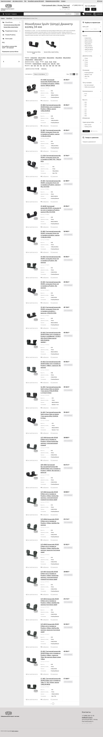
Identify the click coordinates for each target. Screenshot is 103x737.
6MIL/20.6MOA (87, 42)
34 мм (85, 60)
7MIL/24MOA (87, 44)
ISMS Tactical (87, 124)
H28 (85, 104)
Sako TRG (86, 76)
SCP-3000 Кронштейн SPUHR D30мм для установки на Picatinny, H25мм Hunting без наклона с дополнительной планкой (49, 441)
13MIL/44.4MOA (88, 47)
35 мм (86, 62)
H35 (85, 112)
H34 (85, 110)
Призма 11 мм (87, 74)
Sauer (85, 78)
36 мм (86, 64)
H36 (85, 113)
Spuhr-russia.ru (15, 731)
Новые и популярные (39, 74)
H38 (85, 115)
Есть (85, 93)
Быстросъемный (88, 85)
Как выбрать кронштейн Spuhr (36, 1)
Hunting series (87, 126)
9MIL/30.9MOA (87, 45)
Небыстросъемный (89, 87)
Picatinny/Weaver (88, 72)
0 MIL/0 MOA (87, 38)
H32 (85, 108)
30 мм (86, 58)
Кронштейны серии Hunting (11, 27)
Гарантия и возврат (6, 1)
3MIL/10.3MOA (87, 40)
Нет (85, 95)
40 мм (86, 66)
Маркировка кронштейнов (52, 1)
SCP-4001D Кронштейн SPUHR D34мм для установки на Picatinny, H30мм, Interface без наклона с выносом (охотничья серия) (50, 628)
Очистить (95, 131)
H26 (85, 102)
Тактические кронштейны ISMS (12, 25)
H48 (59, 65)
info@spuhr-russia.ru (87, 717)
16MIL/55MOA (87, 51)
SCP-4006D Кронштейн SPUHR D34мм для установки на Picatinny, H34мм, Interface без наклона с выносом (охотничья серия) (50, 548)
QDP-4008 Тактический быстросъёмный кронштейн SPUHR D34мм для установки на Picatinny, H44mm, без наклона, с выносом (51, 468)
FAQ (25, 1)
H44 (56, 65)
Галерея (63, 1)
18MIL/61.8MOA (88, 49)
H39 (53, 65)
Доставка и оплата (18, 1)
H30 (85, 106)
